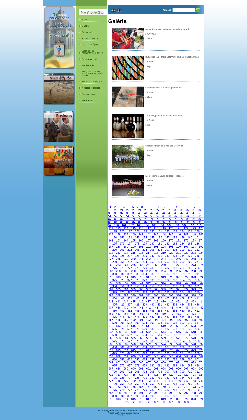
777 (129, 389)
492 (148, 319)
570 (171, 338)
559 (182, 335)
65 (194, 216)
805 (152, 396)
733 (174, 377)
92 (164, 222)
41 (146, 213)
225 (114, 255)
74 (152, 219)
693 (156, 368)
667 (148, 362)
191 (141, 246)
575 (114, 341)
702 (129, 371)
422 (186, 301)
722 (186, 374)
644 (163, 356)
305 (152, 274)
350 (114, 286)
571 (178, 338)
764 (126, 386)
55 (134, 216)
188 (118, 246)
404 (144, 298)
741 (141, 380)
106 (161, 225)
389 (126, 295)
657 (167, 359)
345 (171, 283)
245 (171, 258)
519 (163, 325)
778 (137, 389)
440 (133, 307)
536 (197, 329)
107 (169, 225)
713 (118, 374)
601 (122, 347)
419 (163, 301)
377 (129, 292)
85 (122, 222)
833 (186, 402)
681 (159, 365)
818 (156, 399)
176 (122, 243)
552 (129, 335)
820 (171, 399)
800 (114, 396)
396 (178, 295)
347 (186, 283)
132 (167, 231)
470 (171, 313)
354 (144, 286)
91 (158, 222)
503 (137, 322)
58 (152, 216)
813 (118, 399)
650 (114, 359)
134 (182, 231)
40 (140, 213)
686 (197, 365)
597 (186, 344)
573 (193, 338)
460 (189, 310)
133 (174, 231)
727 (129, 377)
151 (122, 237)
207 (167, 249)
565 (133, 338)
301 (122, 274)
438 (118, 307)
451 (122, 310)
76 (164, 219)
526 (122, 329)
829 (156, 402)
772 (186, 386)
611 (197, 347)
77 (170, 219)
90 (152, 222)
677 (129, 365)
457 (167, 310)
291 (141, 271)
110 (191, 225)
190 (133, 246)
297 (186, 271)
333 (174, 280)
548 (193, 332)
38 (128, 213)
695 (171, 368)
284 (182, 268)
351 (122, 286)
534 (182, 329)
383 (174, 292)
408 (174, 298)
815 (133, 399)
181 (159, 243)
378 (137, 292)
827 (141, 402)
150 (114, 237)
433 (174, 304)
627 (129, 353)
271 (178, 265)
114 (126, 228)
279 (144, 268)
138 (118, 234)
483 (174, 316)
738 (118, 380)
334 (182, 280)
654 (144, 359)
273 (193, 265)
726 (122, 377)
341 (141, 283)
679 (144, 365)
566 (141, 338)
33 (194, 210)
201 (122, 249)
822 (186, 399)
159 (182, 237)
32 (188, 210)
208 (174, 249)
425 (114, 304)
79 (182, 219)
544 (163, 332)
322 (186, 277)
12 (164, 207)
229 (144, 255)
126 (122, 231)
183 (174, 243)
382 (167, 292)
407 (167, 298)
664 (126, 362)
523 (193, 325)
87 (134, 222)
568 (156, 338)
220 (171, 252)
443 (156, 307)
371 (178, 289)
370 (171, 289)
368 (156, 289)
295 (171, 271)
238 (118, 258)
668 (156, 362)
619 (163, 350)
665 (133, 362)
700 (114, 371)
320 (171, 277)
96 (188, 222)
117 (148, 228)
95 (182, 222)
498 (193, 319)
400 (114, 298)
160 (189, 237)
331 (159, 280)
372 (186, 289)
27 (158, 210)
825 (126, 402)
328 (137, 280)
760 (189, 383)
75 (158, 219)
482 (167, 316)
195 (171, 246)
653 (137, 359)
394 (163, 295)
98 (200, 222)
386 (197, 292)
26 (152, 210)
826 (133, 402)
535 (189, 329)
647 (186, 356)
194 (163, 246)
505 (152, 322)
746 (178, 380)
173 (193, 240)
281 (159, 268)
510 (189, 322)
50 (200, 213)
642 (148, 356)
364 (126, 289)
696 (178, 368)
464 (126, 313)
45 (170, 213)
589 (126, 344)
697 (186, 368)
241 (141, 258)
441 (141, 307)
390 (133, 295)
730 (152, 377)
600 (114, 347)
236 (197, 255)
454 (144, 310)
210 (189, 249)
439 (126, 307)
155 (152, 237)
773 (193, 386)
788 (118, 393)
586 (197, 341)
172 (186, 240)
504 (144, 322)
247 (186, 258)
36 (116, 213)
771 (178, 386)
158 (174, 237)
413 (118, 301)
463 (118, 313)
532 (167, 329)
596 (178, 344)
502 (129, 322)
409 (182, 298)
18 (200, 207)
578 (137, 341)
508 (174, 322)
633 (174, 353)
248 (193, 258)
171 (178, 240)
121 (178, 228)
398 (193, 295)
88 (140, 222)
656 (159, 359)
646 (178, 356)
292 (148, 271)
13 (170, 207)
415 (133, 301)
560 (189, 335)
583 (174, 341)
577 (129, 341)
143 (156, 234)
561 (197, 335)
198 (193, 246)
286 (197, 268)
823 (193, 399)
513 (118, 325)
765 (133, 386)
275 (114, 268)
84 (116, 222)
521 (178, 325)
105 (154, 225)
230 (152, 255)
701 (122, 371)
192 (148, 246)
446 (178, 307)
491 (141, 319)
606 (159, 347)
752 (129, 383)
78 (176, 219)
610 (189, 347)
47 (182, 213)
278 (137, 268)
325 (114, 280)
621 (178, 350)
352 (129, 286)
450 (114, 310)
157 (167, 237)
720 (171, 374)
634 (182, 353)
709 (182, 371)
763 (118, 386)
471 (178, 313)
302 (129, 274)
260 (189, 261)
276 (122, 268)
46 (176, 213)
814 (126, 399)
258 (174, 261)
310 (189, 274)
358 (174, 286)
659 (182, 359)
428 (137, 304)
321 (178, 277)
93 (170, 222)
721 (178, 374)
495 (171, 319)
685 (189, 365)
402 (129, 298)
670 (171, 362)
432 (167, 304)
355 (152, 286)
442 (148, 307)
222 (186, 252)
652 (129, 359)
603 (137, 347)
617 (148, 350)
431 (159, 304)
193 (156, 246)
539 (126, 332)
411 (197, 298)
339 (126, 283)
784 (182, 389)
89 (146, 222)
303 (137, 274)
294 (163, 271)
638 (118, 356)
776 (122, 389)
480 (152, 316)
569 (163, 338)
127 (129, 231)
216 (141, 252)
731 (159, 377)
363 (118, 289)
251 (122, 261)
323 (193, 277)
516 (141, 325)
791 (141, 393)
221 (178, 252)
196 (178, 246)
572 (186, 338)
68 (116, 219)
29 (170, 210)
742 (148, 380)
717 (148, 374)
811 (197, 396)
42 (152, 213)
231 (159, 255)
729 (144, 377)
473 (193, 313)
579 (144, 341)
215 (133, 252)
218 (156, 252)
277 (129, 268)
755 (152, 383)
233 (174, 255)
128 (137, 231)
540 (133, 332)
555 (152, 335)
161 (197, 237)
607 (167, 347)
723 (193, 374)
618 (156, 350)
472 (186, 313)
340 (133, 283)
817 (148, 399)
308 (174, 274)
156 (159, 237)
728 (137, 377)
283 (174, 268)
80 (188, 219)
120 (171, 228)
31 (182, 210)
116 (141, 228)
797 (186, 393)
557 (167, 335)
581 (159, 341)
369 (163, 289)
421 (178, 301)
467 (148, 313)
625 (114, 353)
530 (152, 329)
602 (129, 347)
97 (194, 222)
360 (189, 286)
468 (156, 313)
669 (163, 362)
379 (144, 292)
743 (156, 380)
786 (197, 389)
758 (174, 383)
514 (126, 325)
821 (178, 399)
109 (184, 225)
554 (144, 335)
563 (118, 338)
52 (116, 216)
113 (118, 228)
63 (182, 216)
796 (178, 393)
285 (189, 268)
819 (163, 399)
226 (122, 255)
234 (182, 255)
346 (178, 283)
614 (126, 350)
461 (197, 310)
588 (118, 344)
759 (182, 383)
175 (114, 243)
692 (148, 368)
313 (118, 277)
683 (174, 365)
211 (197, 249)
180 (152, 243)
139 (126, 234)
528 (137, 329)
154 (144, 237)
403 (137, 298)
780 (152, 389)
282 (167, 268)
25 (146, 210)
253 (137, 261)
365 (133, 289)
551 (122, 335)
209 (182, 249)
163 (118, 240)
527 (129, 329)
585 (189, 341)
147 (186, 234)
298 (193, 271)
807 (167, 396)
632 (167, 353)
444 (163, 307)
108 (176, 225)
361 (197, 286)
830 (164, 402)
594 (163, 344)
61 (170, 216)
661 (197, 359)
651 (122, 359)
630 (152, 353)
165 (133, 240)
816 (141, 399)
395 (171, 295)
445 (171, 307)
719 (163, 374)
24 (140, 210)
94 (176, 222)
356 (159, 286)
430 (152, 304)
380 (152, 292)
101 (124, 225)
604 (144, 347)
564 (126, 338)
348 (193, 283)
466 (141, 313)
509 (182, 322)
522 (186, 325)
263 (118, 265)
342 (148, 283)
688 (118, 368)
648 (193, 356)
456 (159, 310)
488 (118, 319)
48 (188, 213)
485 (189, 316)
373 (193, 289)
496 (178, 319)
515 (133, 325)
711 (197, 371)
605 (152, 347)
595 (171, 344)
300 (114, 274)
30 (176, 210)
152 (129, 237)
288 (118, 271)
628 (137, 353)
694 (163, 368)
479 (144, 316)
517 (148, 325)
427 (129, 304)
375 (114, 292)
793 (156, 393)
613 (118, 350)
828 (148, 402)
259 (182, 261)
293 (156, 271)
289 (126, 271)
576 (122, 341)
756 (159, 383)
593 (156, 344)
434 (182, 304)
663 (118, 362)
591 (141, 344)
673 (193, 362)
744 (163, 380)
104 (146, 225)
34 (200, 210)
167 (148, 240)
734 (182, 377)
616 (141, 350)
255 (152, 261)
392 (148, 295)
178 (137, 243)
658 (174, 359)
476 (122, 316)
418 (156, 301)
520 (171, 325)
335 (189, 280)
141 (141, 234)
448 (193, 307)
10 (152, 207)
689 (126, 368)
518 (156, 325)
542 (148, 332)
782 (167, 389)
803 (137, 396)
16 (188, 207)
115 (133, 228)
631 (159, 353)
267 (148, 265)
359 (182, 286)
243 (156, 258)
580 (152, 341)
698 (193, 368)
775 (114, 389)
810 (189, 396)
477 (129, 316)
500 (114, 322)
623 (193, 350)
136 (197, 231)
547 (186, 332)
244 (163, 258)
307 (167, 274)
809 (182, 396)
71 (134, 219)
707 (167, 371)
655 (152, 359)
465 (133, 313)
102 (131, 225)
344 (163, 283)
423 (193, 301)
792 (148, 393)
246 (178, 258)
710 (189, 371)
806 (159, 396)
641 (141, 356)
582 (167, 341)
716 (141, 374)
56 (140, 216)
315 (133, 277)
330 (152, 280)
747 (186, 380)
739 (126, 380)
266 (141, 265)
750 (114, 383)
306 (159, 274)
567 (148, 338)
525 (114, 329)
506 (159, 322)
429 (144, 304)
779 (144, 389)
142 (148, 234)
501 (122, 322)
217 (148, 252)
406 (159, 298)
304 (144, 274)
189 (126, 246)
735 (189, 377)
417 (148, 301)
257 (167, 261)
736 (197, 377)
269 (163, 265)
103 (139, 225)
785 (189, 389)
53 (122, 216)
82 (200, 219)
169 (163, 240)
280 (152, 268)
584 (182, 341)
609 (182, 347)
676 (122, 365)
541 (141, 332)
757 (167, 383)
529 (144, 329)
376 (122, 292)
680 (152, 365)
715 (133, 374)
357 (167, 286)
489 (126, 319)
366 (141, 289)
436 (197, 304)
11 (158, 207)
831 (171, 402)
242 (148, 258)
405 (152, 298)
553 (137, 335)
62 (176, 216)
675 (114, 365)
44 (164, 213)
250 (114, 261)
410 (189, 298)
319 (163, 277)
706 (159, 371)
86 (128, 222)
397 (186, 295)
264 (126, 265)
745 (171, 380)
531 (159, 329)
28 (164, 210)
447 (186, 307)
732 (167, 377)
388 (118, 295)
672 (186, 362)
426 (122, 304)
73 (146, 219)
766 (141, 386)
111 (199, 225)
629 (144, 353)
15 (182, 207)
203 (137, 249)
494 (163, 319)
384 (182, 292)
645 (171, 356)
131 (159, 231)
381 (159, 292)
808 (174, 396)
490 (133, 319)
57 (146, 216)
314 (126, 277)
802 (129, 396)
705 (152, 371)
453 (137, 310)
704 (144, 371)
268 (156, 265)
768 (156, 386)
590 (133, 344)
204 (144, 249)
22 (128, 210)
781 (159, 389)
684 (182, 365)
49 (194, 213)
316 (141, 277)
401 (122, 298)
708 (174, 371)
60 (164, 216)
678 (137, 365)
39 (134, 213)
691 (141, 368)
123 (193, 228)
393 (156, 295)
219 (163, 252)
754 (144, 383)
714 (126, 374)
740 (133, 380)
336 (197, 280)
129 (144, 231)
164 (126, 240)
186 (197, 243)
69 (122, 219)
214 (126, 252)
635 (189, 353)
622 (186, 350)
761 (197, 383)
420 (171, 301)
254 (144, 261)
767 (148, 386)
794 (163, 393)
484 (182, 316)
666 (141, 362)
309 (182, 274)
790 (133, 393)
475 (114, 316)
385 (189, 292)
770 (171, 386)
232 (167, 255)
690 (133, 368)
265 (133, 265)
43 (158, 213)
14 (176, 207)
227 (129, 255)
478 (137, 316)
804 (144, 396)
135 (189, 231)
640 (133, 356)
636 (197, 353)
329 (144, 280)
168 (156, 240)
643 (156, 356)
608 (174, 347)
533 (174, 329)
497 (186, 319)
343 (156, 283)
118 (156, 228)
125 (114, 231)
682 (167, 365)
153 (137, 237)
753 (137, 383)
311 (197, 274)
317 (148, 277)
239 (126, 258)
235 (189, 255)
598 (193, 344)
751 (122, 383)
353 (137, 286)
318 (156, 277)
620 (171, 350)
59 (158, 216)
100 (116, 225)
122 (186, 228)
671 (178, 362)
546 (178, 332)
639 (126, 356)
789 (126, 393)
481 (159, 316)
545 (171, 332)
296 (178, 271)
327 (129, 280)
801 (122, 396)
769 (163, 386)
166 (141, 240)
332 (167, 280)
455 (152, 310)
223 (193, 252)
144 (163, 234)
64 (188, 216)
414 (126, 301)
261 (197, 261)
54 (128, 216)
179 (144, 243)
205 (152, 249)
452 (129, 310)
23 (134, 210)
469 (163, 313)
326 (122, 280)
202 (129, 249)
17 (194, 207)
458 (174, 310)
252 (129, 261)
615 (133, 350)
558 (174, 335)
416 (141, 301)
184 (182, 243)
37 (122, 213)
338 (118, 283)
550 (114, 335)
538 (118, 332)
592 (148, 344)
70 (128, 219)
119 (163, 228)
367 (148, 289)
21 (122, 210)
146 (178, 234)
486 (197, 316)
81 (194, 219)
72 (140, 219)
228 (137, 255)
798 (193, 393)
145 (171, 234)
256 (159, 261)
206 (159, 249)
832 (179, 402)
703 (137, 371)
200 (114, 249)
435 (189, 304)
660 (189, 359)
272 (186, 265)
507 (167, 322)
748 (193, 380)
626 (122, 353)
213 (118, 252)
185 (189, 243)
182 (167, 243)
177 (129, 243)
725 (114, 377)
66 (200, 216)
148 (193, 234)
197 (186, 246)
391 (141, 295)
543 (156, 332)
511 (197, 322)
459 (182, 310)
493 (156, 319)
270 (171, 265)
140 (133, 234)
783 (174, 389)
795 (171, 393)
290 (133, 271)
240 (133, 258)
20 (116, 210)
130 (152, 231)
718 (156, 374)
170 (171, 240)
